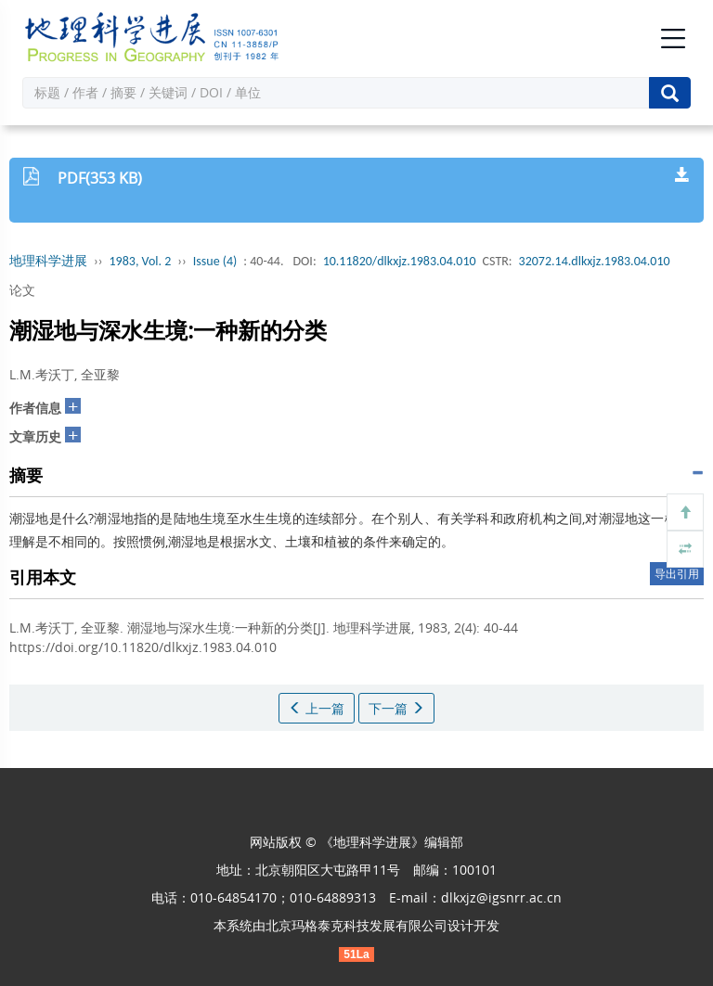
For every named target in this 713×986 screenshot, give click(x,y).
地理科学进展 (48, 261)
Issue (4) (215, 261)
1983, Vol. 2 (141, 261)
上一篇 (316, 708)
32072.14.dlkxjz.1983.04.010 (594, 261)
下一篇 (396, 708)
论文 (22, 290)
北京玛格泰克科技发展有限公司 (356, 925)
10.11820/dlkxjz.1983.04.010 (399, 261)
